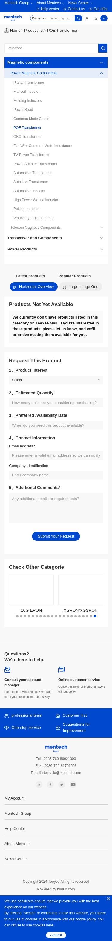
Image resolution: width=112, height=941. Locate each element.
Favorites (95, 18)
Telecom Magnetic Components (35, 228)
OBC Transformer (27, 137)
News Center (78, 3)
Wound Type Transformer (33, 218)
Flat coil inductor (26, 91)
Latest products (30, 276)
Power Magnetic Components (33, 73)
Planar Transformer (28, 83)
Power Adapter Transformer (35, 164)
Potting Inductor (26, 209)
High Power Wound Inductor (35, 200)
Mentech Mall (13, 18)
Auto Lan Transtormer (30, 182)
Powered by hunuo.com (56, 889)
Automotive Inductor (29, 191)
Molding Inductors (27, 101)
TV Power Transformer (31, 155)
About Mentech (49, 3)
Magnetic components (27, 62)
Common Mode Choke (31, 119)
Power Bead (23, 110)
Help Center (14, 828)
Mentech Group (16, 3)
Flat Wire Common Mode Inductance (42, 146)
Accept (56, 935)
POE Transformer (62, 30)
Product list (33, 30)
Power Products (22, 249)
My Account (14, 798)
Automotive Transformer (32, 173)
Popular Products (75, 276)
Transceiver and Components (34, 238)
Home (15, 30)
